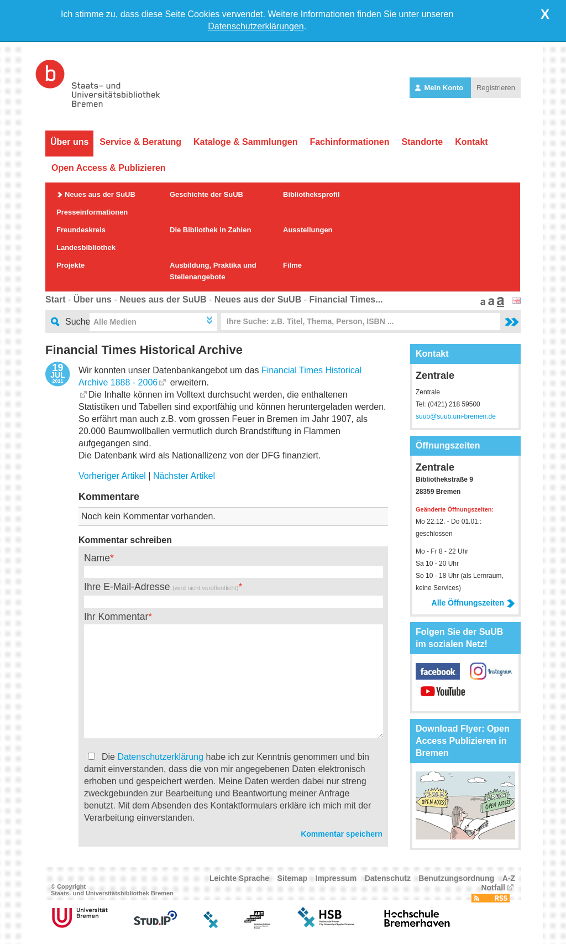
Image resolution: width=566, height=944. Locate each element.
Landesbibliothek (86, 247)
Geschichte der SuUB (206, 194)
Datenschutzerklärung (160, 757)
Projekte (70, 265)
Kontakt (471, 142)
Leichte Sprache (239, 878)
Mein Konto (440, 88)
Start (55, 299)
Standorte (422, 142)
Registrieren (495, 88)
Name (97, 558)
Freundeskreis (81, 230)
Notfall (493, 887)
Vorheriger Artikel (112, 476)
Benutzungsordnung (456, 878)
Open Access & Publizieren (108, 168)
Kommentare (108, 496)
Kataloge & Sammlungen (245, 142)
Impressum (336, 878)
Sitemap (292, 878)
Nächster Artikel (184, 476)
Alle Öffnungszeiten (473, 602)
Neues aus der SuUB (100, 194)
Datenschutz (388, 878)
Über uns (69, 142)
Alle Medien (115, 321)
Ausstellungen (308, 230)
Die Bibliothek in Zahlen (210, 230)
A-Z (508, 878)
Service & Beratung (140, 142)
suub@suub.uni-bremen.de (456, 416)
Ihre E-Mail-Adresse (161, 586)
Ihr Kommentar (116, 616)
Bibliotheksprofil (311, 194)
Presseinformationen (92, 212)
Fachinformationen (349, 142)
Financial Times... (345, 299)
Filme (292, 265)
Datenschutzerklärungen (255, 26)
